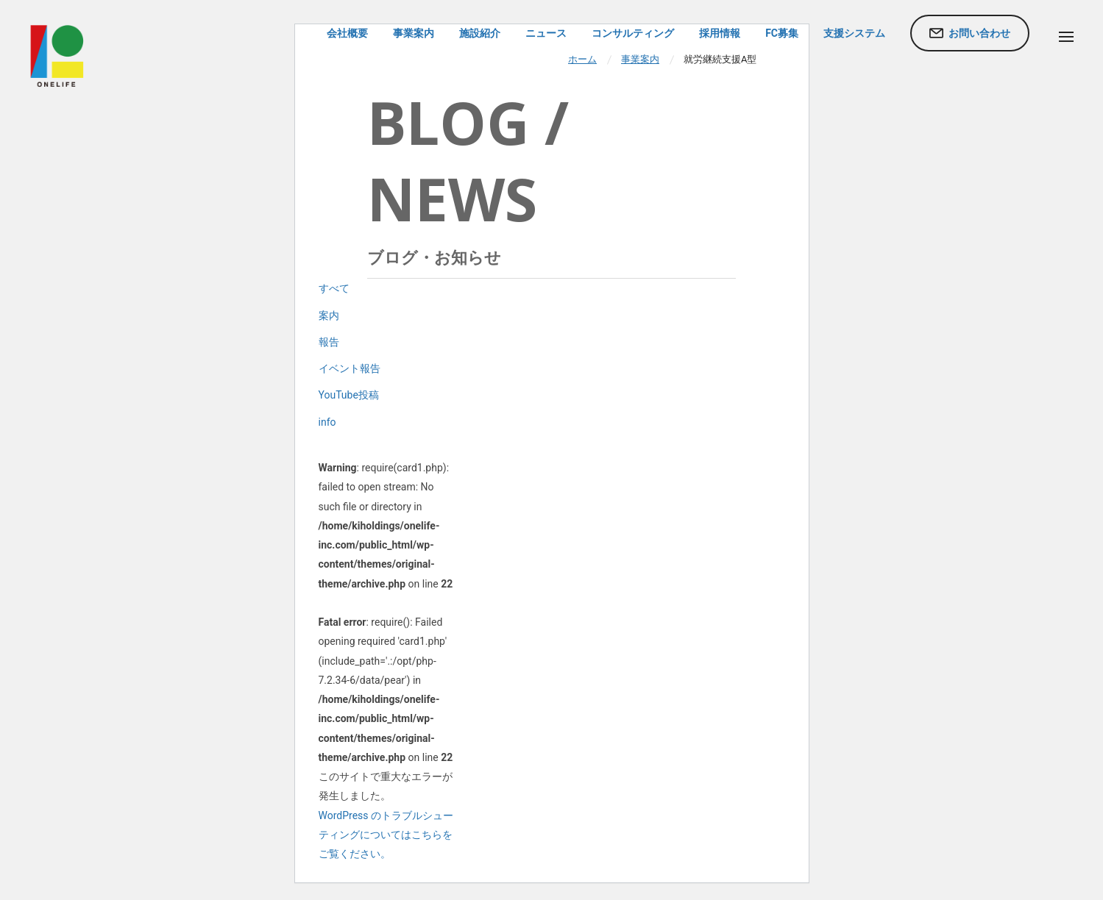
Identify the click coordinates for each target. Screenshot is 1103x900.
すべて (334, 288)
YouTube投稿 (349, 395)
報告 (329, 342)
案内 (329, 315)
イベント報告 (349, 368)
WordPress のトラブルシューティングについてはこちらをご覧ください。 (386, 835)
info (327, 422)
